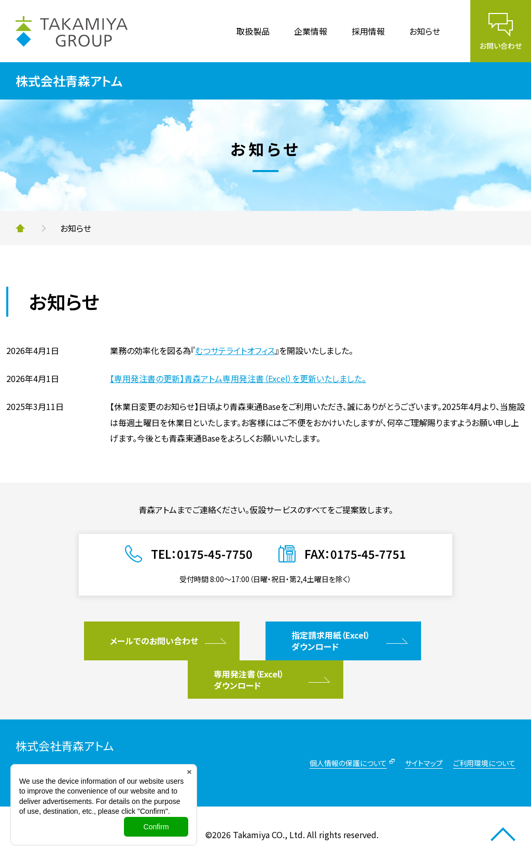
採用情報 (368, 31)
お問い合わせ (501, 45)
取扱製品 (253, 31)
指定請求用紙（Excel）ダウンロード (330, 641)
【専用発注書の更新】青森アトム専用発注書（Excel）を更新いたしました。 (238, 378)
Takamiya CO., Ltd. (269, 834)
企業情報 (310, 31)
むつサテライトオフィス (235, 350)
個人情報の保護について (348, 763)
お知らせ (424, 31)
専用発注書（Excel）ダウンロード (249, 679)
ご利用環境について (484, 763)
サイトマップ (424, 763)
